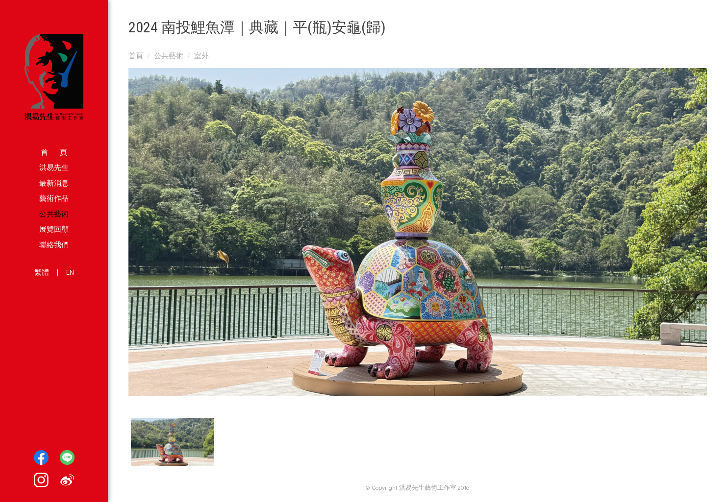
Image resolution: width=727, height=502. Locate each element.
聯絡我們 (54, 244)
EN (70, 272)
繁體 (41, 272)
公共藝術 (54, 213)
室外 (201, 55)
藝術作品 (54, 198)
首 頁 (54, 152)
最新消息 (54, 183)
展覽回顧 (54, 229)
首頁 (135, 55)
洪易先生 (54, 167)
